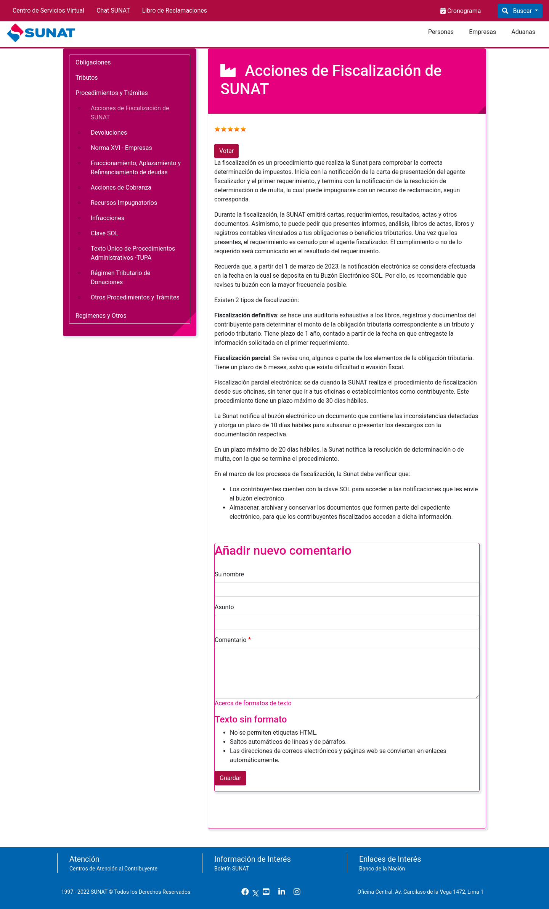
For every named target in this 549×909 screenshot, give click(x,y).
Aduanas (523, 31)
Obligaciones (93, 62)
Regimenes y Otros (101, 315)
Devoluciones (109, 132)
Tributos (86, 77)
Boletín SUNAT (231, 869)
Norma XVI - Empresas (121, 147)
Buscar (522, 10)
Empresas (482, 31)
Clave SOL (104, 233)
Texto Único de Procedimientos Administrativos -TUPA (133, 253)
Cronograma (463, 10)
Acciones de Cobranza (121, 187)
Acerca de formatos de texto (253, 703)
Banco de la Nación (382, 869)
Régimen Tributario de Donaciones (120, 277)
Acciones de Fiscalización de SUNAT (130, 113)
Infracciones (107, 218)
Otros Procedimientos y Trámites (135, 297)
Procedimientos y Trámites (111, 93)
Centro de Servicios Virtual (48, 10)
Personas (441, 31)
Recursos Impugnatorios (124, 202)
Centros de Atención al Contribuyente (113, 869)
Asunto (224, 607)
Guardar (230, 778)
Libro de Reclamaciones (174, 10)
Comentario (230, 640)
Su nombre (229, 574)
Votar (226, 150)
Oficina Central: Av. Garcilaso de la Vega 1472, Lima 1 (423, 892)
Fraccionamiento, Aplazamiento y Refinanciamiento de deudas (136, 167)
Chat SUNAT (113, 10)
